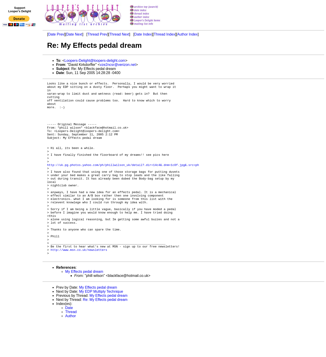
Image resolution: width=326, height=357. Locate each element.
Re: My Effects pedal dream (105, 335)
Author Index (187, 34)
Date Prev (56, 34)
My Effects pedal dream (84, 307)
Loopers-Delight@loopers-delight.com (95, 60)
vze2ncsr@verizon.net (118, 65)
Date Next (74, 34)
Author (70, 351)
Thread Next (119, 34)
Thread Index (164, 34)
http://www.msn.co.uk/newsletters (79, 284)
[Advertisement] (20, 121)
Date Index (143, 34)
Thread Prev (97, 34)
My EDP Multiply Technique (101, 327)
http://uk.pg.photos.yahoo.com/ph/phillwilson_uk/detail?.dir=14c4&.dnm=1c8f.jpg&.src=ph (123, 182)
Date (69, 343)
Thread (71, 347)
